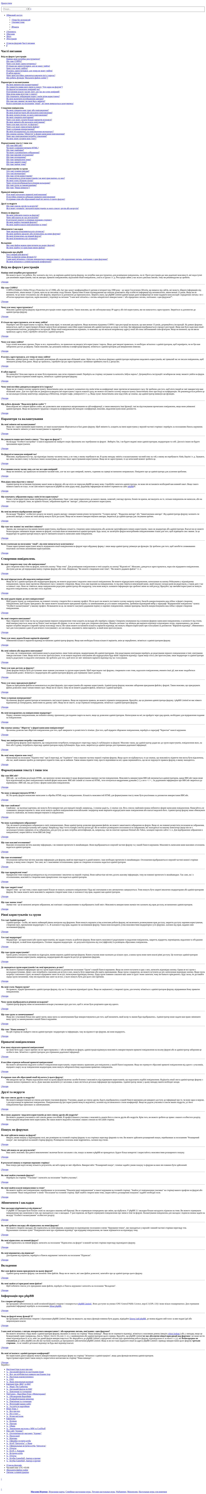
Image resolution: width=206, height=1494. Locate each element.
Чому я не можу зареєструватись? (21, 64)
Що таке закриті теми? (16, 162)
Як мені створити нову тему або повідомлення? (27, 110)
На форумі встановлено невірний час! (23, 89)
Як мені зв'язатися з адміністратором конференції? (29, 261)
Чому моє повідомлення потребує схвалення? (26, 136)
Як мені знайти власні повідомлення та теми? (26, 224)
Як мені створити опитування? (20, 117)
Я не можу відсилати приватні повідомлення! (26, 194)
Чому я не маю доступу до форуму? (22, 124)
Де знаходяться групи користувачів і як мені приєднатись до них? (35, 178)
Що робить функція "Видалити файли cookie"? (27, 78)
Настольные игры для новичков (153, 1492)
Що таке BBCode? (14, 145)
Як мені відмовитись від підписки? (22, 238)
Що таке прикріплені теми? (18, 159)
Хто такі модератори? (16, 173)
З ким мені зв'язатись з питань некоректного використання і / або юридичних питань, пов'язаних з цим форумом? (57, 259)
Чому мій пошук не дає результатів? (22, 217)
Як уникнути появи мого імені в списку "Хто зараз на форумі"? (34, 87)
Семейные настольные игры (78, 1492)
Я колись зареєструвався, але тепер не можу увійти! (29, 71)
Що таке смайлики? (15, 150)
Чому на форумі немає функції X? (21, 257)
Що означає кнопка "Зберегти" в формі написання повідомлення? (35, 134)
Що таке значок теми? (16, 164)
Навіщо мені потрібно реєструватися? (23, 59)
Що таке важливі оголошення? (20, 155)
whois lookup (174, 1334)
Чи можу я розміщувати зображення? (23, 152)
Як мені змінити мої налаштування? (22, 84)
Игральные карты (57, 1492)
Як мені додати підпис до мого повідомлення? (27, 115)
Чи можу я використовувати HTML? (22, 148)
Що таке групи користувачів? (19, 176)
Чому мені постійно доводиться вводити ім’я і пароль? (30, 75)
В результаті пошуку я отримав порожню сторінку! (29, 220)
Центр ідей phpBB (138, 1319)
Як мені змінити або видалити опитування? (25, 122)
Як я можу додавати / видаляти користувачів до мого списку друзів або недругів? (42, 208)
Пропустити (6, 3)
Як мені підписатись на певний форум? (23, 236)
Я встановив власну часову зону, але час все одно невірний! (33, 92)
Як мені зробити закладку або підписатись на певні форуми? (33, 234)
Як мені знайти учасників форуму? (21, 222)
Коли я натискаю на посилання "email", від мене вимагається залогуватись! (40, 103)
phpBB (131, 486)
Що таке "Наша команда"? (18, 188)
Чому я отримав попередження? (20, 129)
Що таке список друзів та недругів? (22, 206)
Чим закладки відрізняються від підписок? (25, 231)
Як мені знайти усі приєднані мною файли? (25, 248)
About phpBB (55, 1306)
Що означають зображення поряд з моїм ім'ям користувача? (33, 96)
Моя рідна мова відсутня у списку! (21, 94)
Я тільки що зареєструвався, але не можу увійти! (28, 66)
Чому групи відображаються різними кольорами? (28, 183)
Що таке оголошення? (16, 157)
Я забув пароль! (13, 73)
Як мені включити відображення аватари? (25, 99)
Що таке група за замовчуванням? (21, 185)
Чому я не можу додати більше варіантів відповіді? (29, 120)
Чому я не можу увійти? (17, 68)
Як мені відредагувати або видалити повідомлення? (29, 113)
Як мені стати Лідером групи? (19, 180)
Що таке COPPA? (14, 61)
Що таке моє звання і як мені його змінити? (25, 101)
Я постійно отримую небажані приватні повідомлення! (30, 197)
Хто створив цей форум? (17, 254)
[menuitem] (21, 20)
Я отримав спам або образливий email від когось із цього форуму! (35, 199)
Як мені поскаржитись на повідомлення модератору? (30, 131)
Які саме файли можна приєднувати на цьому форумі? (30, 245)
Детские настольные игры (103, 1492)
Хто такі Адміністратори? (17, 171)
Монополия (132, 1492)
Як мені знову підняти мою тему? (21, 138)
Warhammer (121, 1492)
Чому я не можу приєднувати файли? (22, 127)
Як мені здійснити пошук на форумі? (22, 215)
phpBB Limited (85, 1304)
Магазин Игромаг (39, 1492)
